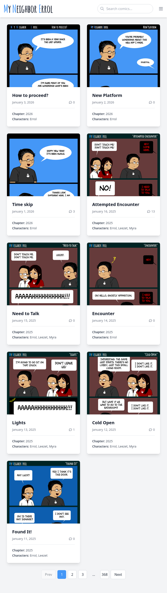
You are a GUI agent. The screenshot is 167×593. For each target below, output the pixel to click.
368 (105, 574)
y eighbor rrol (28, 8)
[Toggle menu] (161, 8)
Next (118, 574)
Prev (48, 574)
